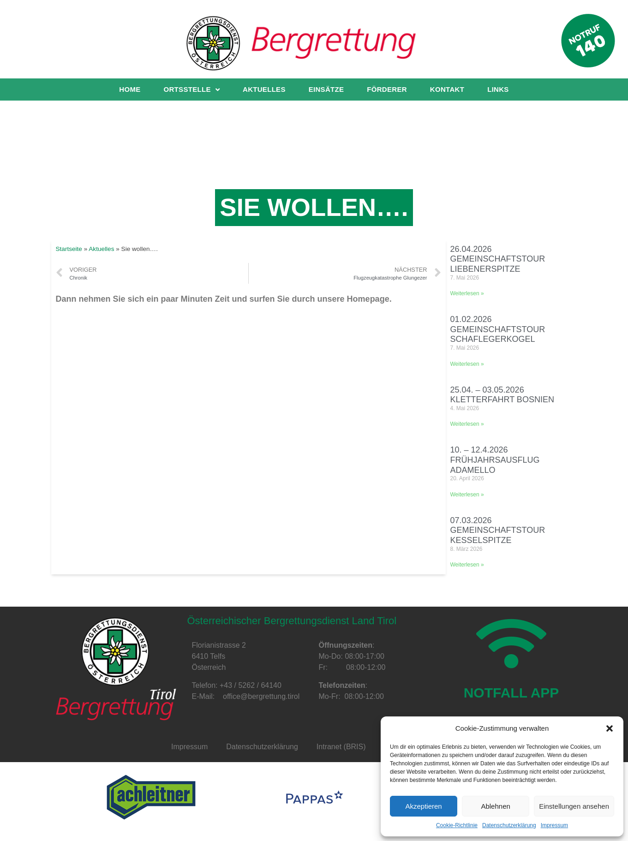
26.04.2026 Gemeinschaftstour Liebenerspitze (497, 259)
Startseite (69, 248)
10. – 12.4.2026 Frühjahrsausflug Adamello (495, 459)
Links (498, 89)
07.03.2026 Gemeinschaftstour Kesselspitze (497, 530)
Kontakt (447, 89)
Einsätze (326, 89)
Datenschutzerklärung (509, 825)
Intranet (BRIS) (341, 747)
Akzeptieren (423, 806)
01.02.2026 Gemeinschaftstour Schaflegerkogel (497, 329)
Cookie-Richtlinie (457, 825)
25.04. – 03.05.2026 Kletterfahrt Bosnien (502, 395)
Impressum (554, 825)
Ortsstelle (192, 89)
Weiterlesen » (467, 293)
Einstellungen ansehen (574, 806)
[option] (151, 797)
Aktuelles (264, 89)
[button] (609, 728)
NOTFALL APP (511, 697)
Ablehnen (495, 806)
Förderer (387, 89)
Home (129, 89)
